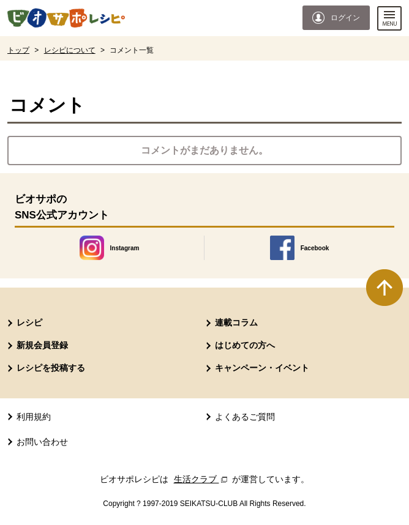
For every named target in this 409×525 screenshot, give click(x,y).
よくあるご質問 (245, 417)
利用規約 (34, 417)
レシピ (29, 322)
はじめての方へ (245, 345)
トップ (18, 50)
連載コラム (236, 322)
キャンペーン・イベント (262, 368)
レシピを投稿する (51, 368)
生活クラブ (202, 479)
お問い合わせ (42, 442)
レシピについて (70, 50)
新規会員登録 (42, 345)
